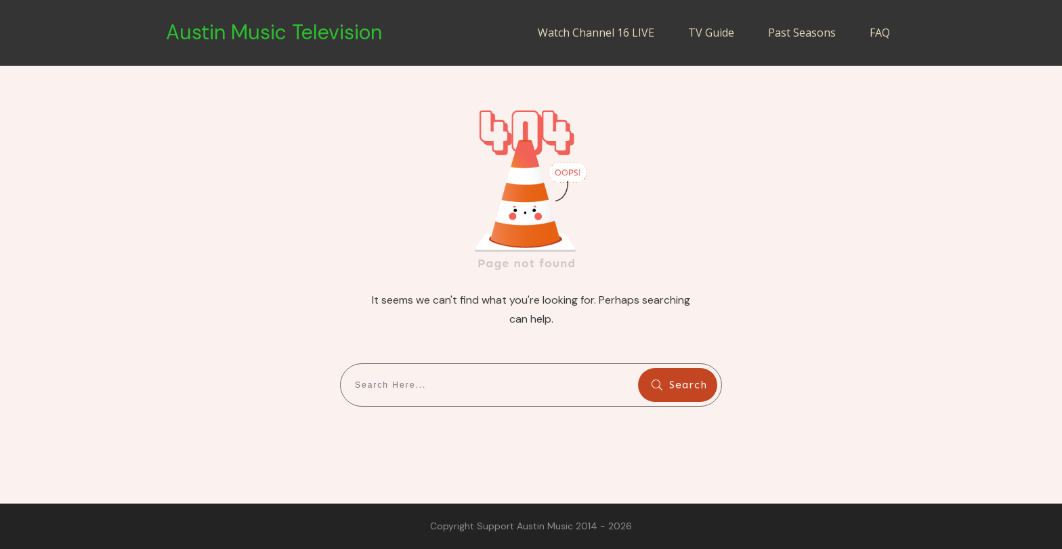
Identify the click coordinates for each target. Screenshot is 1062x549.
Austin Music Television (274, 32)
